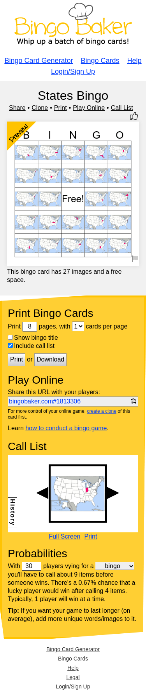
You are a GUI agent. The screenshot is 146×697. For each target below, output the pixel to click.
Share (17, 107)
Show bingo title (33, 337)
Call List (122, 107)
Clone (40, 107)
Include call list (31, 345)
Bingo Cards (100, 60)
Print (60, 107)
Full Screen (65, 537)
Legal (72, 677)
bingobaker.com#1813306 (45, 401)
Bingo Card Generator (38, 60)
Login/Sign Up (73, 71)
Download (50, 359)
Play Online (89, 107)
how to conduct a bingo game (66, 428)
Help (134, 60)
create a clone (101, 411)
